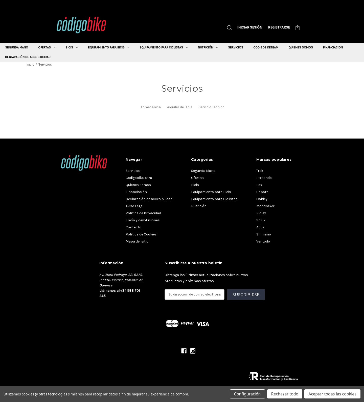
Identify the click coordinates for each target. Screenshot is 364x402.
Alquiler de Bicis (179, 107)
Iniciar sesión (249, 27)
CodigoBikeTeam (265, 47)
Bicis (72, 47)
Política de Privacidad (143, 213)
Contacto (133, 227)
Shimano (263, 234)
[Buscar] (229, 28)
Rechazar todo (285, 394)
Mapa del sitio (137, 241)
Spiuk (260, 220)
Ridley (261, 213)
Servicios (235, 47)
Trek (259, 171)
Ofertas (47, 47)
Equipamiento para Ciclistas (164, 47)
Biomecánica (150, 107)
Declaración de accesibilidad (28, 57)
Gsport (262, 192)
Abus (260, 227)
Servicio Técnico (211, 107)
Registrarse (279, 27)
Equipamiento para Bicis (108, 47)
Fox (259, 185)
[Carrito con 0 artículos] (297, 28)
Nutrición (208, 47)
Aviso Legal (135, 206)
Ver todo (263, 241)
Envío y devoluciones (143, 220)
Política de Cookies (141, 234)
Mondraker (265, 206)
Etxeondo (264, 178)
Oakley (261, 199)
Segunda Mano (16, 47)
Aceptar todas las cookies (332, 394)
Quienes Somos (300, 47)
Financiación (333, 47)
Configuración (247, 394)
